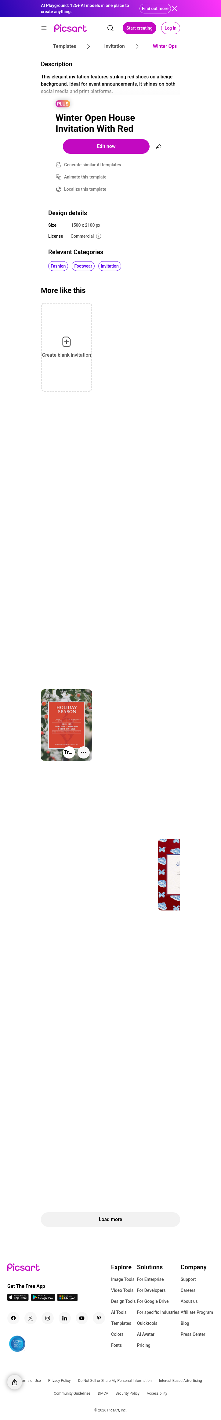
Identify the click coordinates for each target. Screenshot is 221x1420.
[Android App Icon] (43, 1299)
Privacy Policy (59, 1381)
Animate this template (85, 177)
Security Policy (127, 1393)
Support (188, 1279)
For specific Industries (158, 1312)
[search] (110, 28)
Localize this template (85, 189)
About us (189, 1301)
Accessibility (157, 1393)
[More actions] (84, 752)
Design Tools (123, 1301)
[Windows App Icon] (67, 1299)
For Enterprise (150, 1279)
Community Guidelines (72, 1393)
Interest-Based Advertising (180, 1381)
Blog (185, 1323)
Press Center (193, 1334)
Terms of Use (30, 1381)
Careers (188, 1290)
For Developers (151, 1290)
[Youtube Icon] (82, 1318)
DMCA (103, 1393)
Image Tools (123, 1279)
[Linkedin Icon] (65, 1318)
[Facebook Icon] (13, 1318)
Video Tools (122, 1290)
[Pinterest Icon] (99, 1318)
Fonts (116, 1345)
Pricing (143, 1345)
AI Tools (119, 1312)
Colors (117, 1334)
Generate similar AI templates (92, 164)
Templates (121, 1323)
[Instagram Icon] (48, 1318)
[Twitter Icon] (30, 1318)
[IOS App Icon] (18, 1299)
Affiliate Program (197, 1312)
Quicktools (147, 1323)
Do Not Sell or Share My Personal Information (115, 1381)
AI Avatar (145, 1334)
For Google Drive (153, 1301)
